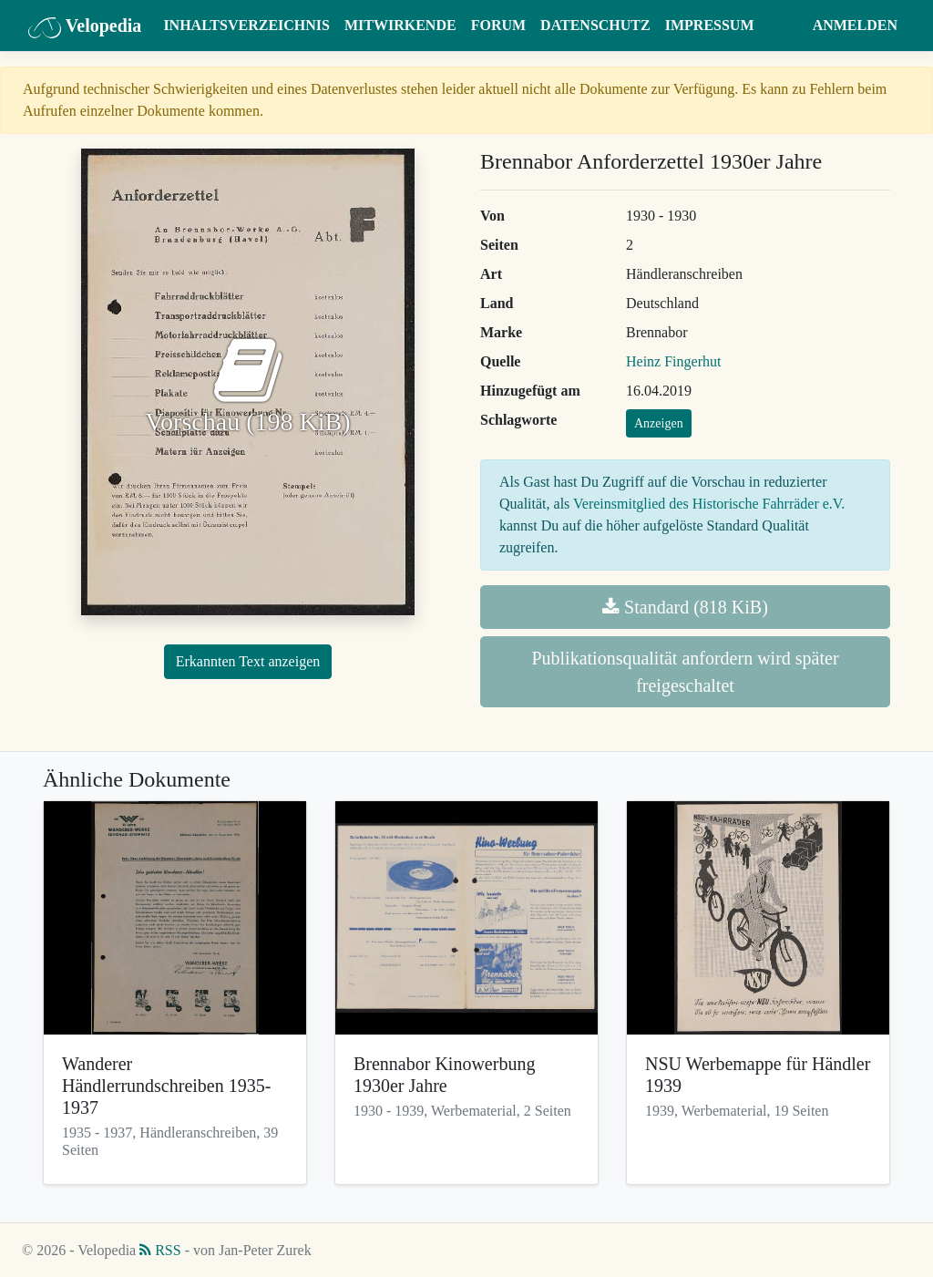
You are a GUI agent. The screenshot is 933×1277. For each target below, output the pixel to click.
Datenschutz (595, 25)
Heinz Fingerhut (673, 361)
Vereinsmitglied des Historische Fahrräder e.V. (709, 503)
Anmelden (855, 25)
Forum (498, 25)
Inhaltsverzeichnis (246, 25)
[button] (788, 25)
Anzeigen (658, 423)
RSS (159, 1250)
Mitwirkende (400, 25)
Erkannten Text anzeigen (248, 661)
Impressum (709, 25)
